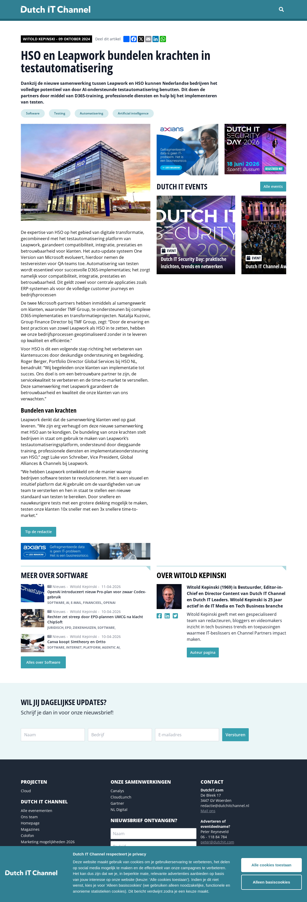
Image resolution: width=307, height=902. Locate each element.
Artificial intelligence (133, 113)
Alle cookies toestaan (271, 865)
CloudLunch (121, 797)
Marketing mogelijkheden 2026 (48, 841)
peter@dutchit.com (217, 842)
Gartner (117, 803)
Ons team (29, 816)
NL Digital (119, 809)
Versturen (235, 735)
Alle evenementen (36, 810)
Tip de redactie (38, 531)
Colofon (27, 835)
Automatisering (91, 113)
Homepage (30, 823)
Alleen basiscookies (271, 882)
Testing (59, 113)
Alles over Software (43, 662)
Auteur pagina (202, 652)
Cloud (26, 790)
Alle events (273, 186)
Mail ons (208, 810)
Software (33, 113)
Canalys (117, 790)
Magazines (30, 829)
